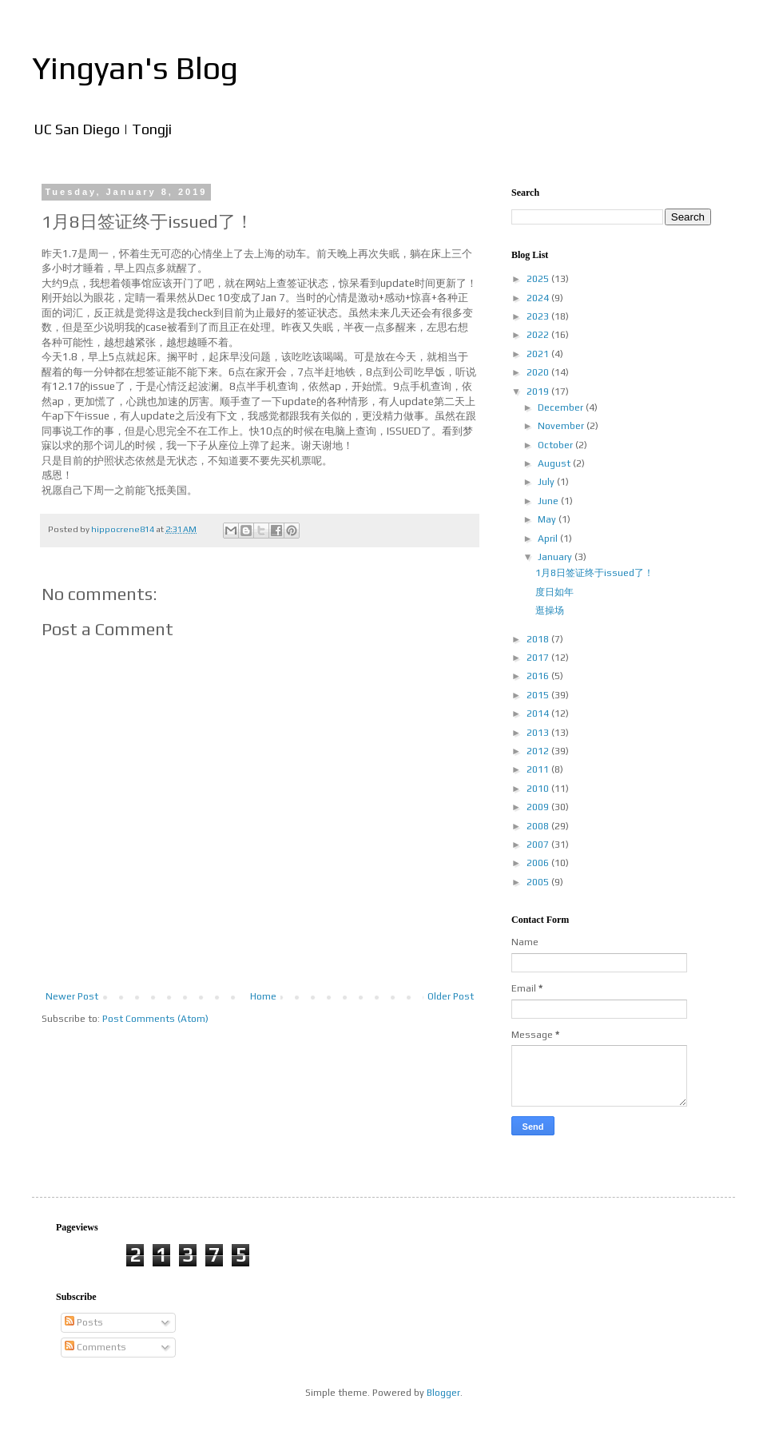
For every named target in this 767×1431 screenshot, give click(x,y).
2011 (539, 769)
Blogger (443, 1392)
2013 (539, 732)
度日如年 (554, 592)
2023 (539, 316)
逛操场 (549, 610)
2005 (539, 882)
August (555, 463)
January (556, 556)
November (562, 425)
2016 (539, 676)
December (562, 407)
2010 (539, 788)
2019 (539, 391)
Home (263, 996)
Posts (84, 1322)
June (549, 501)
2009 (539, 807)
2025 (539, 278)
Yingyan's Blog (135, 68)
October (556, 445)
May (548, 519)
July (547, 481)
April (549, 538)
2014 (539, 713)
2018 (539, 639)
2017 (539, 657)
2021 (539, 354)
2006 (539, 863)
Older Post (450, 996)
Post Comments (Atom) (155, 1018)
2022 (539, 334)
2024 (539, 298)
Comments (95, 1347)
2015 (539, 695)
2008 (539, 826)
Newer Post (72, 996)
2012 (539, 751)
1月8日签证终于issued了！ (594, 572)
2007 (539, 844)
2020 (539, 372)
